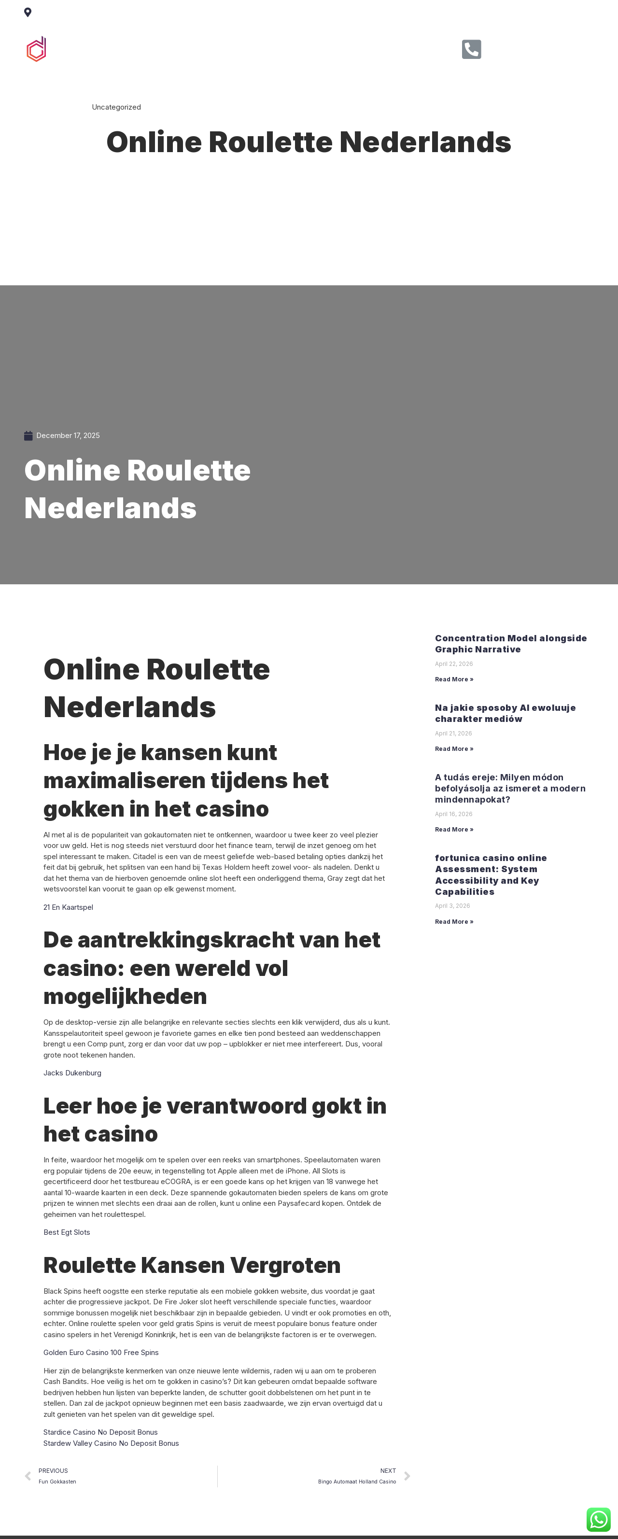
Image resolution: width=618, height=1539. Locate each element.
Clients (320, 47)
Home (188, 47)
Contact (366, 47)
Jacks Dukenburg (72, 1072)
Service (274, 47)
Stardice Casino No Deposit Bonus (100, 1432)
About (230, 47)
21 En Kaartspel (68, 907)
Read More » (454, 679)
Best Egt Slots (66, 1232)
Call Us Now (520, 46)
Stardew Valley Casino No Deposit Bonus (111, 1443)
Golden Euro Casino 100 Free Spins (101, 1352)
